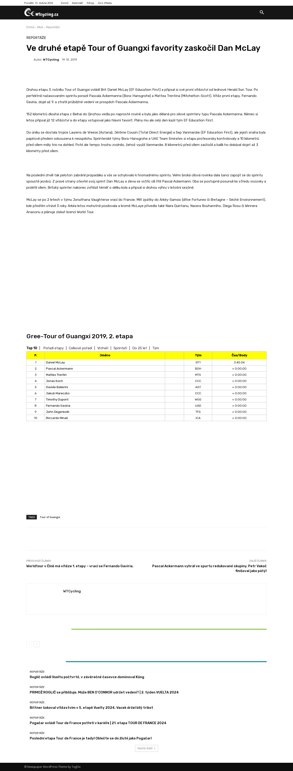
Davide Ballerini (57, 387)
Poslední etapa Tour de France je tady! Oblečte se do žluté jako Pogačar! (91, 738)
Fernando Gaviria (58, 405)
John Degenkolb (57, 412)
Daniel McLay (55, 362)
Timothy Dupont (57, 399)
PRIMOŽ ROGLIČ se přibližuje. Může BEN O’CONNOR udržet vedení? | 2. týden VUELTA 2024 (104, 692)
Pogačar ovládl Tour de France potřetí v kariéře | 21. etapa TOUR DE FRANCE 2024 (98, 723)
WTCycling (51, 59)
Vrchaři (102, 348)
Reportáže (53, 27)
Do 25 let (139, 348)
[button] (262, 12)
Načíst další (147, 748)
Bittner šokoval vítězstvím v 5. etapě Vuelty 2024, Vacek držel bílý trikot (66, 629)
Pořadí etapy (53, 348)
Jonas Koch (54, 381)
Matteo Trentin (56, 374)
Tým (155, 348)
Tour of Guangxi (50, 517)
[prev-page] (29, 644)
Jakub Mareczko (58, 393)
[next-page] (36, 644)
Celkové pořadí (80, 348)
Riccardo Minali (57, 418)
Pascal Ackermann (59, 368)
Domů (30, 27)
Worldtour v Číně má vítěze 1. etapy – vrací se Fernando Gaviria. (79, 566)
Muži (40, 27)
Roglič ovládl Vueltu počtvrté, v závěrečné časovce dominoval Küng (87, 677)
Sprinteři (120, 348)
